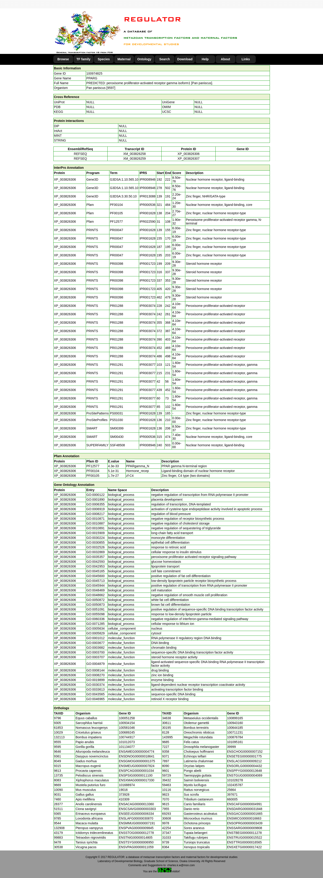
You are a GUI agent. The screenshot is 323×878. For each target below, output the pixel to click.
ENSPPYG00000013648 (244, 770)
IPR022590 (147, 221)
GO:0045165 (95, 571)
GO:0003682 (95, 647)
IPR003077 (147, 364)
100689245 (127, 732)
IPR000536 (147, 205)
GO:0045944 (95, 585)
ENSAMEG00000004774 (136, 751)
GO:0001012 (95, 638)
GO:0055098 (95, 614)
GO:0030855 (95, 542)
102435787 (235, 785)
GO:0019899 (95, 680)
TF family (83, 59)
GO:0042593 (95, 561)
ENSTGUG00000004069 (244, 775)
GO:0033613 (95, 689)
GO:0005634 (95, 628)
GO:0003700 (95, 652)
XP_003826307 (189, 158)
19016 (123, 790)
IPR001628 (147, 213)
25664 (231, 790)
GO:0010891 (95, 528)
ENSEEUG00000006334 (136, 813)
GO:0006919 (95, 509)
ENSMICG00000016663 (244, 818)
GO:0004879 (95, 664)
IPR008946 (147, 179)
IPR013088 (147, 196)
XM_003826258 (134, 154)
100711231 (235, 732)
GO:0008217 (95, 514)
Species (104, 59)
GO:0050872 (95, 600)
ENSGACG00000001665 (245, 813)
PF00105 (92, 475)
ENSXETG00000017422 (244, 847)
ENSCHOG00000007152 (245, 751)
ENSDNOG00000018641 (136, 756)
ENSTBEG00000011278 (244, 833)
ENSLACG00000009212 (244, 761)
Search (164, 59)
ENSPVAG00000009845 (136, 828)
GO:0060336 (95, 619)
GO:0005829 (95, 633)
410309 (124, 799)
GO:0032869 (95, 552)
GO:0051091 (95, 609)
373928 (124, 794)
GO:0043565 (95, 694)
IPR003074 (147, 306)
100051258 (127, 718)
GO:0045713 (95, 581)
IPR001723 (147, 263)
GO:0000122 (95, 495)
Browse (63, 59)
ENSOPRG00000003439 (245, 823)
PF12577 (92, 466)
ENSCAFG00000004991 (244, 804)
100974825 (94, 73)
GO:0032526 (95, 547)
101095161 (235, 742)
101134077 (127, 747)
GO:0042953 (95, 566)
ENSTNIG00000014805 (135, 837)
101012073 (127, 742)
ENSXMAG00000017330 (136, 780)
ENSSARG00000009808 (244, 828)
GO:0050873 (95, 604)
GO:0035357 (95, 557)
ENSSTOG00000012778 (136, 833)
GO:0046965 (95, 699)
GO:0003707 (95, 657)
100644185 (235, 727)
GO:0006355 (95, 504)
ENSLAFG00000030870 (136, 818)
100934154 (127, 723)
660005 (232, 799)
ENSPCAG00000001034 (136, 770)
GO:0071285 (95, 624)
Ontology (144, 59)
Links (246, 59)
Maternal (124, 59)
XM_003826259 (134, 158)
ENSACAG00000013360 (136, 804)
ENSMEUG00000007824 (136, 766)
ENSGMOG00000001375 (137, 761)
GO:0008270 (95, 675)
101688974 (127, 785)
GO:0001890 (95, 499)
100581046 (127, 727)
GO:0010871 (95, 518)
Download (185, 59)
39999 (231, 747)
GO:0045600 (95, 576)
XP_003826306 (189, 154)
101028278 (235, 780)
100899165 (235, 718)
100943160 (235, 723)
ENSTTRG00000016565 (244, 842)
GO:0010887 (95, 523)
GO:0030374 (95, 684)
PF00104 (92, 471)
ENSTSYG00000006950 (136, 842)
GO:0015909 (95, 533)
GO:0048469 (95, 590)
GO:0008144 (95, 670)
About (225, 59)
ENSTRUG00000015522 (244, 837)
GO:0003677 (95, 643)
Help (205, 59)
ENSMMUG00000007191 (137, 823)
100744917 (127, 737)
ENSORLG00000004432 (244, 766)
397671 (232, 794)
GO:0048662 (95, 595)
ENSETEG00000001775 (244, 756)
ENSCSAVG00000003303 (137, 809)
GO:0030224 (95, 538)
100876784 (235, 737)
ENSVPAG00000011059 (136, 847)
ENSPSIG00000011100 (135, 775)
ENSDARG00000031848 (244, 809)
